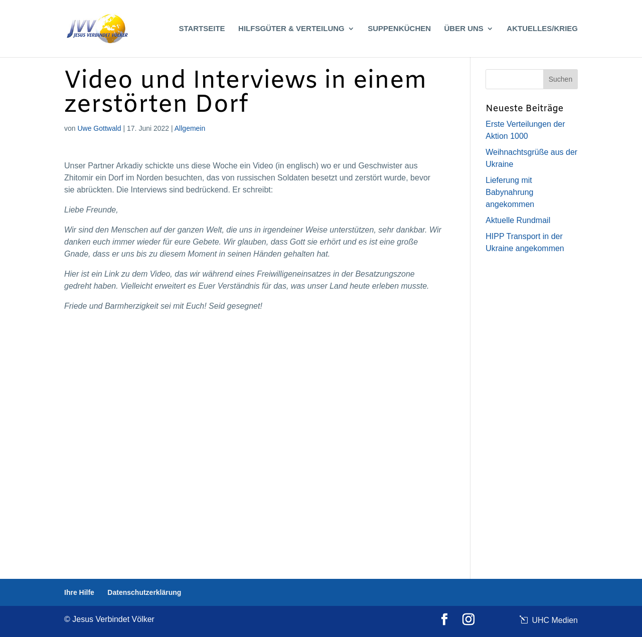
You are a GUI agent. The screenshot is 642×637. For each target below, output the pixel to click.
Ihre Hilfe (79, 592)
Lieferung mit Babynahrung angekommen (510, 192)
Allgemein (190, 128)
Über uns (464, 29)
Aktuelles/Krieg (542, 29)
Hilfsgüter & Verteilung (291, 29)
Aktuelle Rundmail (518, 220)
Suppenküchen (399, 29)
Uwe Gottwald (99, 128)
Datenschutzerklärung (144, 592)
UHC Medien (554, 620)
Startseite (202, 29)
